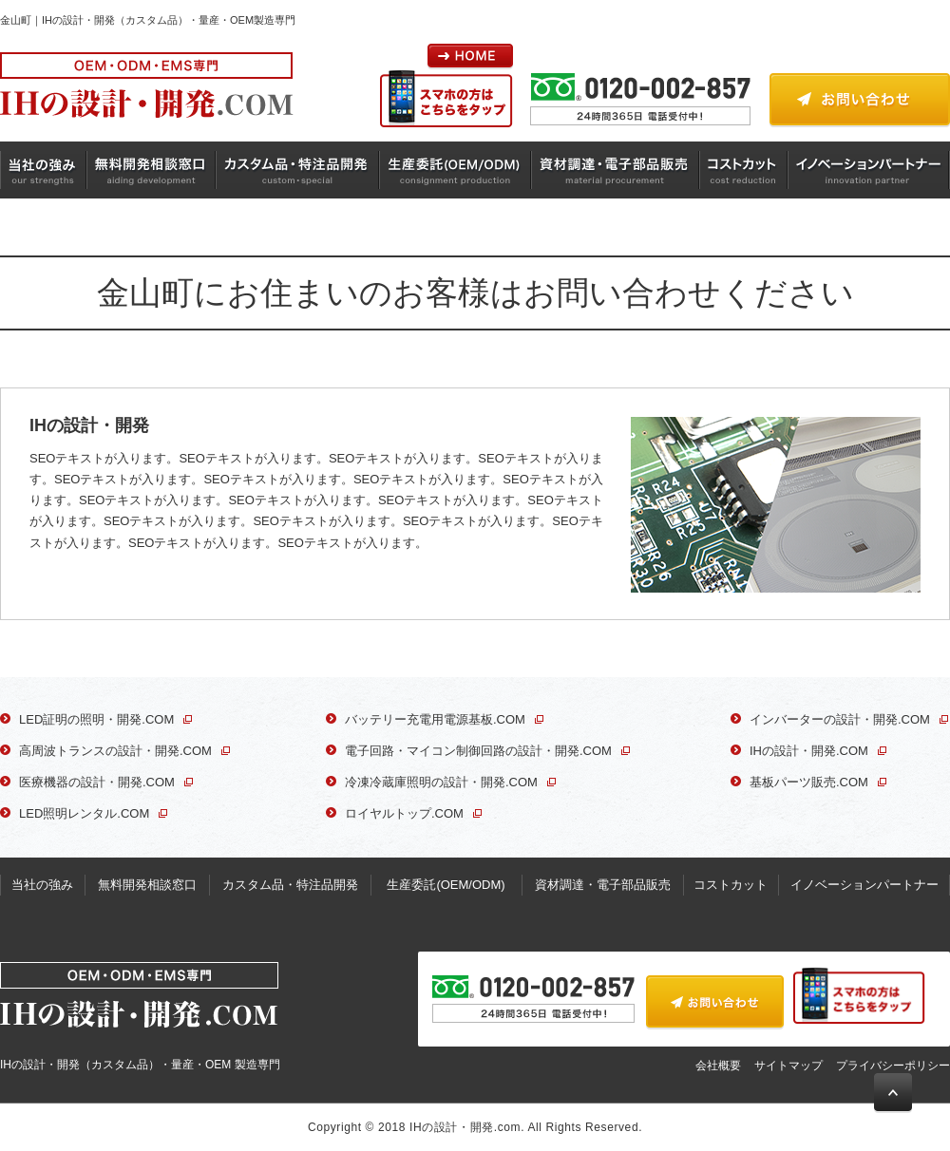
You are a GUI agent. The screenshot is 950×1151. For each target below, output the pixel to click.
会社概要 (718, 1065)
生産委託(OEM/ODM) (456, 170)
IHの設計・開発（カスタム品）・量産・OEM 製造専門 (140, 1016)
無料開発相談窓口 (152, 170)
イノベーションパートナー (869, 170)
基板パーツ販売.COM (809, 782)
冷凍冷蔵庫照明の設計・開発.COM (441, 782)
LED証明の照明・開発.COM (96, 719)
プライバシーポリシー (893, 1065)
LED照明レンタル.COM (84, 813)
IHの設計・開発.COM (809, 751)
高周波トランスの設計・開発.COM (115, 751)
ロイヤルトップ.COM (404, 813)
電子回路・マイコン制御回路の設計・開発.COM (478, 751)
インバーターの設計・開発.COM (840, 719)
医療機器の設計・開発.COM (97, 782)
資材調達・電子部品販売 (616, 170)
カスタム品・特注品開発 (298, 170)
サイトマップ (788, 1065)
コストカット (744, 170)
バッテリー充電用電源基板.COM (435, 719)
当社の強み (43, 170)
